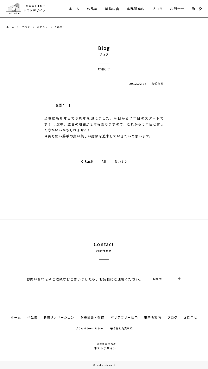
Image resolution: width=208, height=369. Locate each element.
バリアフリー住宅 (124, 317)
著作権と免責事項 (121, 328)
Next (121, 161)
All (104, 161)
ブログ (157, 8)
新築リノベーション (59, 317)
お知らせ (42, 27)
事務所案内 (136, 8)
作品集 (92, 8)
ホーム (74, 8)
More (167, 279)
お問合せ (177, 8)
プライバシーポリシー (89, 328)
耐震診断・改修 (93, 317)
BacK (87, 161)
